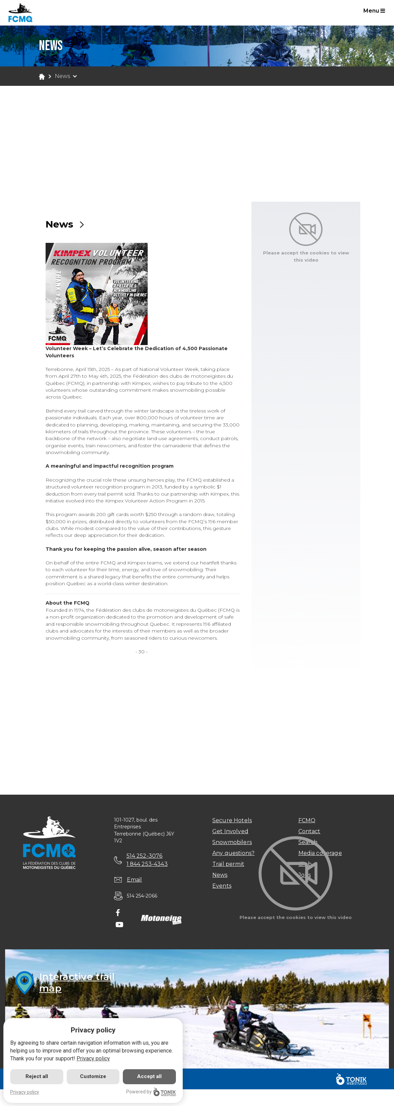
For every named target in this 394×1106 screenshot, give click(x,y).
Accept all (149, 1076)
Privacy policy (93, 1058)
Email (134, 880)
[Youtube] (119, 925)
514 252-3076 (145, 856)
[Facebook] (118, 913)
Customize (93, 1076)
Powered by (151, 1092)
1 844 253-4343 (147, 864)
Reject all (37, 1076)
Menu (374, 10)
